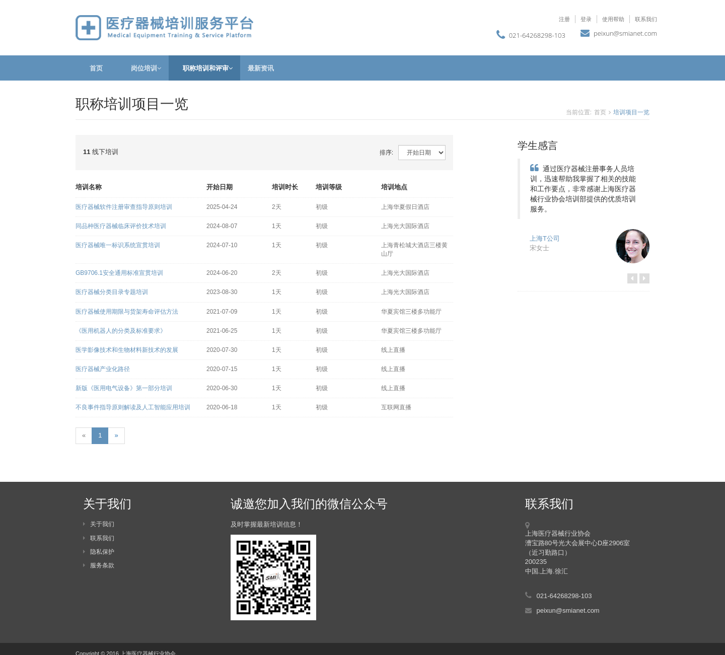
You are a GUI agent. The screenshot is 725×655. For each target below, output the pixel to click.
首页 (96, 67)
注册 (564, 19)
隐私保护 (98, 551)
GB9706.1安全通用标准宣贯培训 (119, 272)
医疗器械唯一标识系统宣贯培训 (118, 245)
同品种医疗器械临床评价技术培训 (121, 226)
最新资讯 (261, 67)
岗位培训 (142, 67)
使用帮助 (613, 19)
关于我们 (98, 524)
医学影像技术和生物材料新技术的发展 (127, 349)
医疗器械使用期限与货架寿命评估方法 (127, 311)
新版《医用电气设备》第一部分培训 (124, 388)
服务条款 (98, 565)
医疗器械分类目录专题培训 (112, 292)
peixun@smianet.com (625, 33)
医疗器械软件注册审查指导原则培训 (124, 206)
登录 (586, 19)
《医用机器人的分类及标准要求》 (121, 330)
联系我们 (646, 19)
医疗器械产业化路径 (103, 369)
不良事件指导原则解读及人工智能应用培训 (133, 407)
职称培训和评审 (204, 67)
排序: (386, 152)
